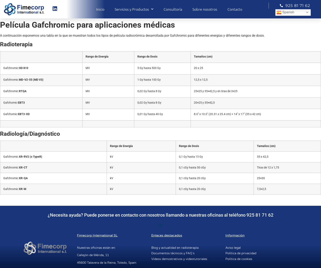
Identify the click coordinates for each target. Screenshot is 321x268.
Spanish (285, 12)
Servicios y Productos (134, 9)
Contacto (234, 9)
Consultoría (173, 9)
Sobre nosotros (204, 9)
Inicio (100, 9)
